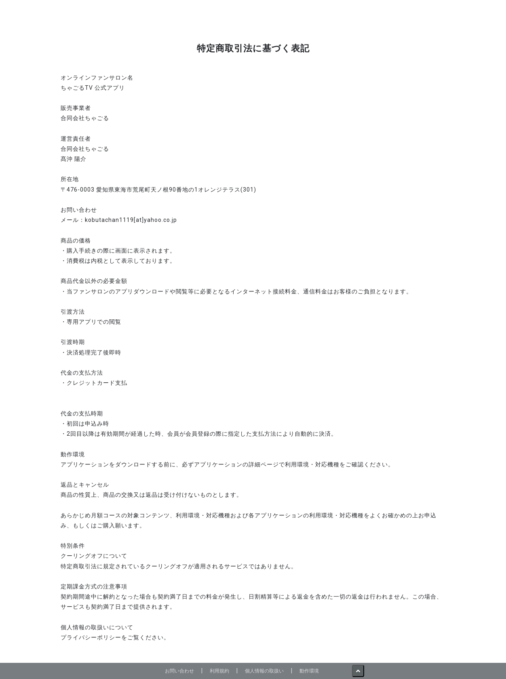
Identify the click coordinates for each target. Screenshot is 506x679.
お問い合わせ (179, 671)
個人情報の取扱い (264, 671)
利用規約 (219, 671)
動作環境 (309, 671)
